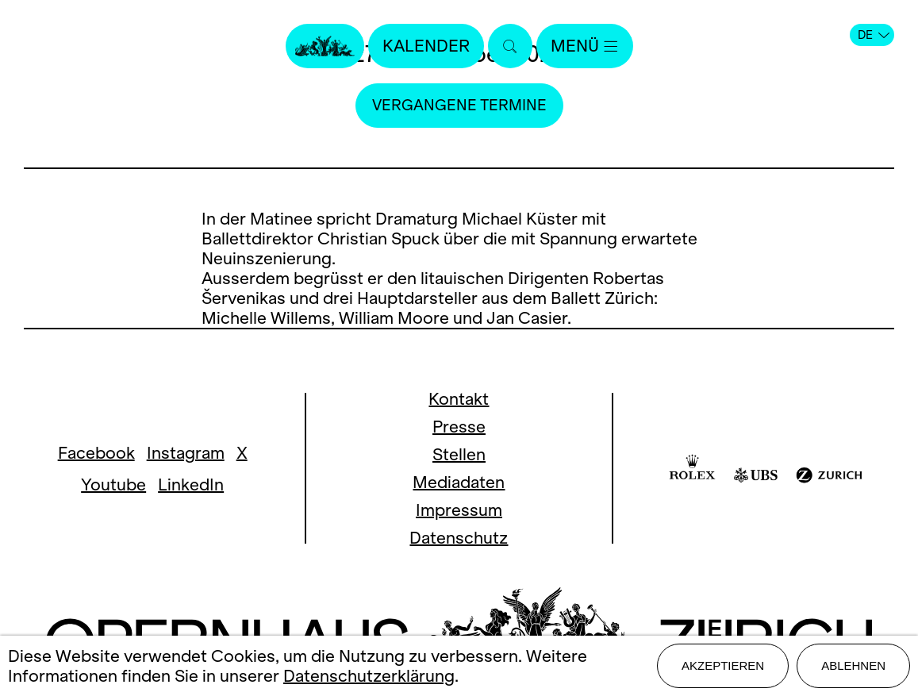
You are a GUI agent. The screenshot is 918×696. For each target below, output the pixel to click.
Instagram (186, 453)
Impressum (459, 510)
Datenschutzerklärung (369, 676)
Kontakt (458, 399)
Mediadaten (459, 482)
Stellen (459, 454)
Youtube (113, 484)
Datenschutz (458, 538)
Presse (459, 426)
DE (873, 35)
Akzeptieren (723, 665)
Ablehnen (853, 665)
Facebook (96, 453)
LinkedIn (191, 484)
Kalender (426, 46)
